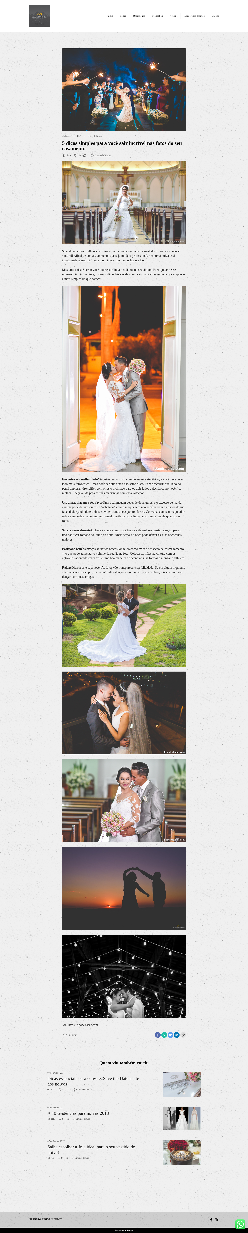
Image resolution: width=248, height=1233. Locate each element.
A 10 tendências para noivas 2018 (78, 1113)
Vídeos (215, 16)
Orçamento (139, 16)
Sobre (123, 16)
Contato (57, 1219)
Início (110, 16)
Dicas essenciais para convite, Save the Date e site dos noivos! (93, 1081)
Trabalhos (157, 16)
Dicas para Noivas (194, 16)
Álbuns (174, 16)
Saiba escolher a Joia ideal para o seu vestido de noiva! (91, 1149)
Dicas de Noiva (95, 136)
